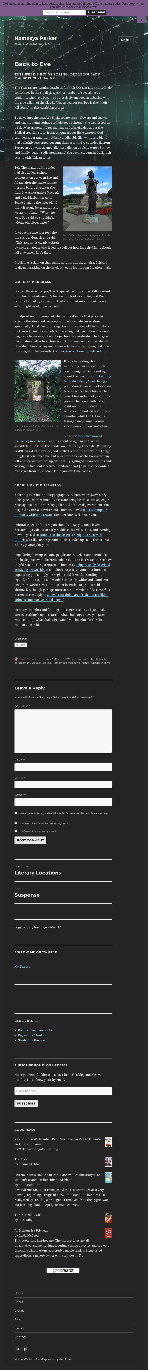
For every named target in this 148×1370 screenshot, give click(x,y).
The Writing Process (74, 659)
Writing (105, 662)
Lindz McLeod (29, 1235)
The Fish (20, 1159)
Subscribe (26, 1103)
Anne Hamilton (29, 1185)
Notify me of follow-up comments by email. (44, 823)
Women (95, 662)
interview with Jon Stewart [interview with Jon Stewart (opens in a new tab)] (33, 515)
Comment (22, 706)
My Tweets (22, 966)
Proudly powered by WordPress (53, 1359)
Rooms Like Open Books (35, 1030)
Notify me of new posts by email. (37, 831)
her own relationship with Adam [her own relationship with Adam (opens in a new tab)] (82, 351)
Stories (19, 1310)
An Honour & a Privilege (31, 1230)
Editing (47, 662)
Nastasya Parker (35, 38)
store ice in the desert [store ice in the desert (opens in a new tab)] (55, 535)
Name (19, 760)
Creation (36, 662)
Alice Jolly (25, 1220)
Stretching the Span (32, 1040)
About (18, 1302)
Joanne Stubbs (29, 1164)
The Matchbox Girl (27, 1215)
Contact (20, 1337)
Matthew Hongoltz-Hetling (38, 1149)
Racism (85, 662)
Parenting (74, 662)
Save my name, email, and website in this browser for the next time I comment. (64, 813)
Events (19, 1328)
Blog (17, 1319)
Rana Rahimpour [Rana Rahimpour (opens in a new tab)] (95, 510)
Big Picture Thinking (32, 1035)
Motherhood (59, 662)
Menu (126, 40)
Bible (92, 659)
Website (20, 795)
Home (18, 1293)
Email (19, 777)
